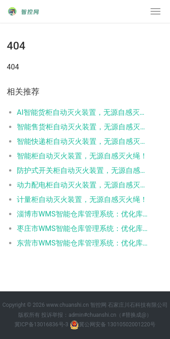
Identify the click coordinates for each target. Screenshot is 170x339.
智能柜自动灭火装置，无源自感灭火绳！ (82, 156)
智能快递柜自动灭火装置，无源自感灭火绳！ (83, 141)
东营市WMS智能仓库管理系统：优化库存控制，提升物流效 (83, 243)
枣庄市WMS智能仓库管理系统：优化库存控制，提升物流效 (83, 228)
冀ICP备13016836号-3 (41, 324)
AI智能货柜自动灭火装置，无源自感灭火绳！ (83, 112)
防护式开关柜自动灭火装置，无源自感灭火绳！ (83, 170)
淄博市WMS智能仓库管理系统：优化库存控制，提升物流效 (83, 214)
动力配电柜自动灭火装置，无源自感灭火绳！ (83, 185)
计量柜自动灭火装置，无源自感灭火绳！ (82, 199)
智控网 (98, 305)
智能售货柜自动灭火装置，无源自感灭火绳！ (83, 127)
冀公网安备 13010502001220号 (112, 324)
